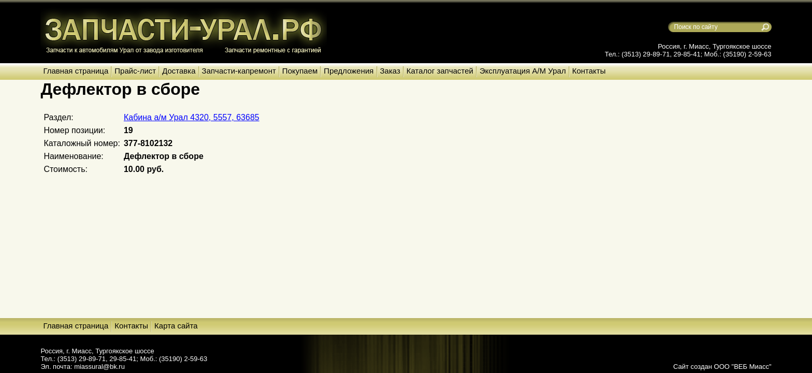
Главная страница (75, 70)
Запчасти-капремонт (239, 70)
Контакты (589, 70)
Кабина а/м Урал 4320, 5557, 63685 (191, 117)
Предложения (348, 70)
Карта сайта (176, 325)
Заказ (390, 70)
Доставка (178, 70)
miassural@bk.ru (99, 366)
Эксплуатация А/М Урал (523, 70)
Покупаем (299, 70)
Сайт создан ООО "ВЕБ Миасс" (722, 366)
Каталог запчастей (440, 70)
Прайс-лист (135, 70)
